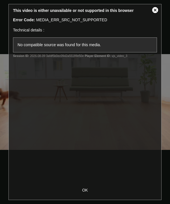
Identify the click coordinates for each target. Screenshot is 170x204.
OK (85, 190)
